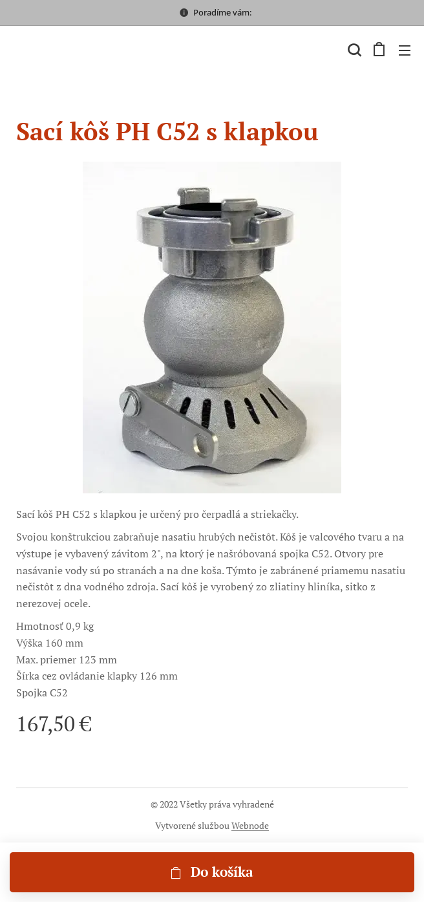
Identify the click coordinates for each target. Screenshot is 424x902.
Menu (404, 50)
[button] (353, 50)
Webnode (250, 825)
